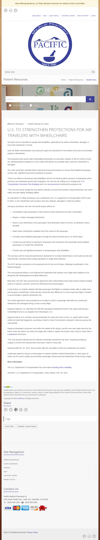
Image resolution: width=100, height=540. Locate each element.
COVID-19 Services (11, 464)
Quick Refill (54, 16)
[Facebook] (84, 536)
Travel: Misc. (9, 426)
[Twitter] (94, 536)
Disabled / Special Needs (27, 426)
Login (93, 16)
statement (13, 334)
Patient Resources (76, 80)
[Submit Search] (90, 99)
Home (63, 80)
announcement (54, 184)
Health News (16, 105)
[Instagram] (89, 536)
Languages (36, 16)
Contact (7, 467)
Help (45, 16)
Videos (34, 105)
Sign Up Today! (83, 16)
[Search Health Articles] (46, 99)
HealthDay (20, 398)
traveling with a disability (61, 367)
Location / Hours (68, 16)
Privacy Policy (9, 479)
